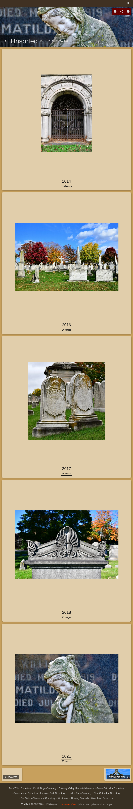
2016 (66, 325)
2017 (66, 468)
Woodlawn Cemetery (102, 798)
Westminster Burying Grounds (73, 798)
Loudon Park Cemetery (79, 793)
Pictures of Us (68, 804)
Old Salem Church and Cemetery (38, 798)
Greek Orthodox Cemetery (110, 788)
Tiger (109, 804)
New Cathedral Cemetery (107, 793)
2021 (66, 756)
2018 (66, 612)
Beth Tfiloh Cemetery (20, 788)
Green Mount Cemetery (26, 793)
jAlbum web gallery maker (91, 804)
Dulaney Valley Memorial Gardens (76, 788)
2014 (66, 181)
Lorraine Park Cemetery (52, 793)
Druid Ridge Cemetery (45, 788)
